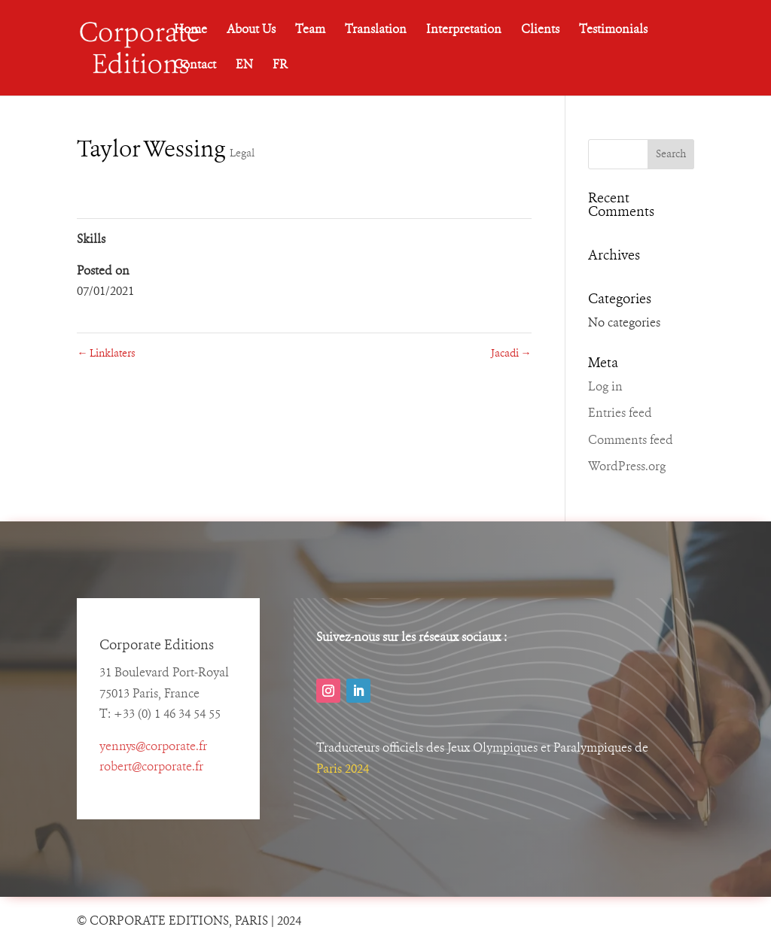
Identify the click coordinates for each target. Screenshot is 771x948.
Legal (242, 153)
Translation (376, 30)
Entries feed (620, 414)
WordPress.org (627, 467)
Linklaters (106, 353)
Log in (605, 387)
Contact (195, 65)
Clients (540, 30)
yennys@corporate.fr (153, 747)
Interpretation (463, 30)
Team (310, 30)
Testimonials (613, 30)
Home (190, 30)
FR (280, 65)
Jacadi (511, 353)
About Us (251, 30)
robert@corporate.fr (151, 767)
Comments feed (630, 441)
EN (244, 65)
